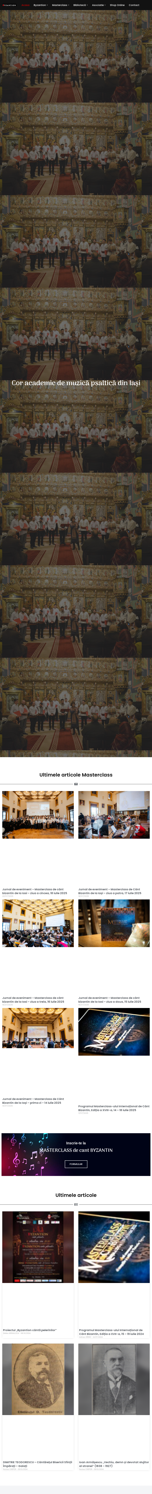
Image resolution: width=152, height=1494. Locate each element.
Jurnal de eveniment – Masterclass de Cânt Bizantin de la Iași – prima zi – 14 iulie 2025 (33, 1101)
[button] (47, 5)
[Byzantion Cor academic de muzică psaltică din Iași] (9, 5)
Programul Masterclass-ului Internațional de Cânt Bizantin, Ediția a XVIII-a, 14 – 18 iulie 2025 (114, 1108)
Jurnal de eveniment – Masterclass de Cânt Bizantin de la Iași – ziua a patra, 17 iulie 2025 (109, 891)
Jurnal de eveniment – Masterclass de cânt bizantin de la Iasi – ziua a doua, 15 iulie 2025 (109, 1000)
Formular (76, 1164)
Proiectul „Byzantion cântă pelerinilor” (30, 1330)
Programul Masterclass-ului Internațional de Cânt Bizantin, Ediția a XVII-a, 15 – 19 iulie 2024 (111, 1332)
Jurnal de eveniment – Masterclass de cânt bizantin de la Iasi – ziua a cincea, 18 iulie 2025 (34, 891)
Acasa (25, 5)
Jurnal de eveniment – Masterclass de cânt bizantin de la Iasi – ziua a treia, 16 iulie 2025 (33, 1000)
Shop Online (117, 5)
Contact (134, 5)
